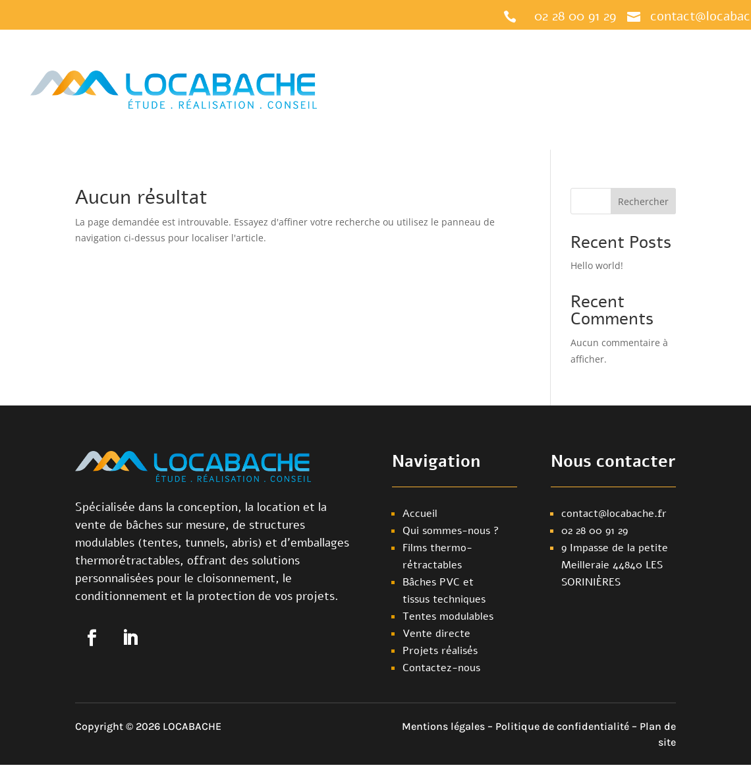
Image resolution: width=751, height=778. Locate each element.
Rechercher (643, 201)
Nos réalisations (636, 64)
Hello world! (596, 265)
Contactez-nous (528, 114)
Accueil (388, 64)
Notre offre (444, 64)
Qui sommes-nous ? (542, 64)
